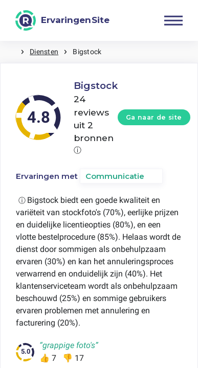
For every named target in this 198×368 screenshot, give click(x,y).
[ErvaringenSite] (62, 20)
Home (10, 52)
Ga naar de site (154, 117)
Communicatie (114, 176)
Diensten (44, 52)
